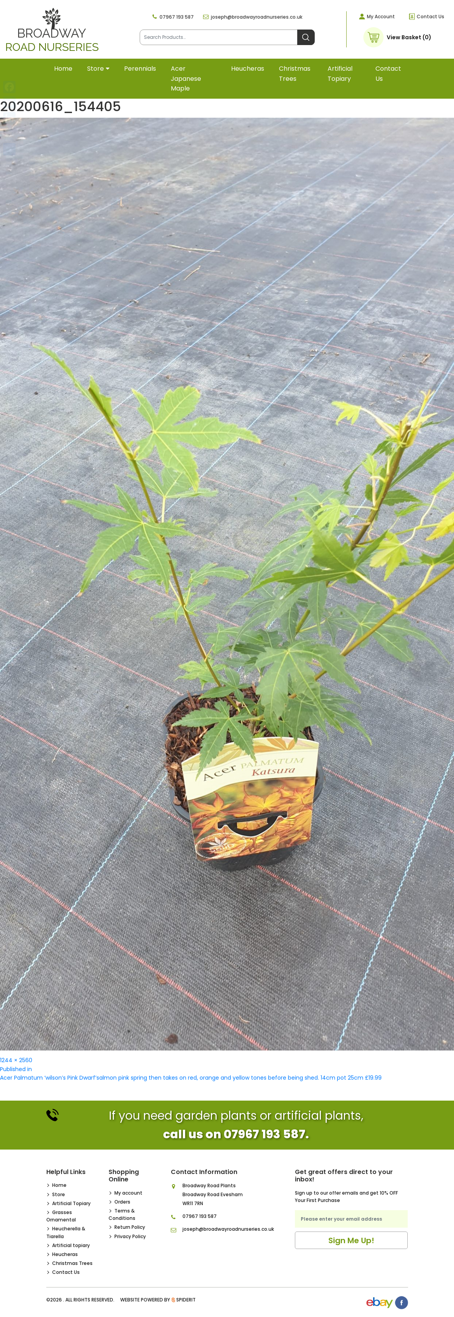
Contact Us (430, 16)
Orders (122, 1202)
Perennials (140, 68)
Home (63, 68)
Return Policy (129, 1227)
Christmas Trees (294, 73)
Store (95, 68)
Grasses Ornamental (61, 1216)
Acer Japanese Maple (186, 78)
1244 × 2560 (16, 1060)
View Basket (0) (409, 37)
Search (306, 37)
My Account (381, 16)
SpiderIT (186, 1299)
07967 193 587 (177, 17)
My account (128, 1193)
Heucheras (247, 68)
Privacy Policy (130, 1236)
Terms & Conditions (122, 1214)
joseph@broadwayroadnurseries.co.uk (256, 17)
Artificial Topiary (71, 1203)
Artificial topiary (340, 73)
